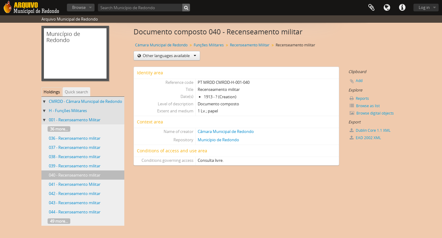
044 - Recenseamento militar (74, 212)
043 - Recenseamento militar (74, 202)
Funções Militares (209, 45)
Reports (359, 98)
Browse (79, 7)
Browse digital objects (372, 113)
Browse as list (365, 105)
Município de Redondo (218, 139)
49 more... (59, 221)
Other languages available (169, 55)
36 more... (59, 129)
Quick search (76, 92)
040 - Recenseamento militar (74, 175)
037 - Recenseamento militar (74, 147)
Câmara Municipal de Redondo (161, 45)
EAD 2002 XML (365, 137)
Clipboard (371, 7)
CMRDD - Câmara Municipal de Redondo (85, 101)
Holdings (52, 92)
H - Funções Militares (68, 110)
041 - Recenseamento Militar (74, 184)
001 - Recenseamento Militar (74, 120)
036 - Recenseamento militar (74, 138)
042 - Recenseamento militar (74, 193)
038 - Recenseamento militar (74, 156)
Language (386, 7)
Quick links (402, 7)
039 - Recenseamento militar (74, 166)
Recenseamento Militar (249, 45)
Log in (424, 7)
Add (359, 80)
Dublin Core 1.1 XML (370, 130)
